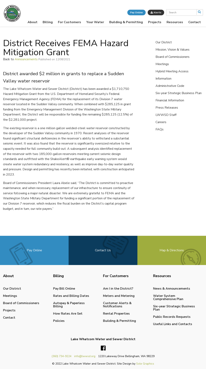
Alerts (155, 12)
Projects (154, 22)
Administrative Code (170, 86)
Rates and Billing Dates (71, 296)
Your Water (95, 22)
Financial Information (170, 100)
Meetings (162, 64)
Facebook (103, 348)
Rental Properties (116, 313)
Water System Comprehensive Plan (168, 297)
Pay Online (136, 12)
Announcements (26, 59)
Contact (194, 22)
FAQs (160, 129)
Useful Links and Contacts (172, 324)
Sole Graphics (145, 364)
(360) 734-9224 (61, 356)
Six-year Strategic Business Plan (179, 93)
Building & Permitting (126, 22)
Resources (175, 22)
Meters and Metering (119, 296)
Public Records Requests (172, 317)
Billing (48, 22)
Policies (59, 321)
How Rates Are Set (67, 313)
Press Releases (167, 107)
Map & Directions (172, 250)
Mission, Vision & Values (173, 49)
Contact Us (103, 250)
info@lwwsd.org (84, 356)
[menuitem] (32, 22)
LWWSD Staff (166, 115)
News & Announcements (171, 288)
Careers (161, 122)
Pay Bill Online (64, 288)
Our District (164, 42)
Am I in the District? (118, 288)
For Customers (69, 22)
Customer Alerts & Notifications (117, 305)
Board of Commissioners (173, 57)
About (32, 22)
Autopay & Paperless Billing (69, 305)
